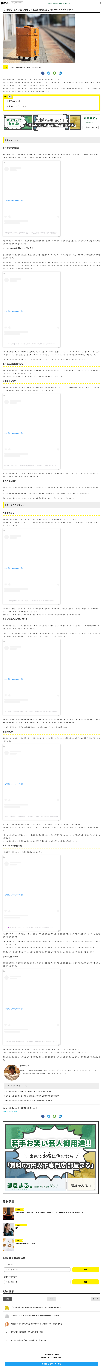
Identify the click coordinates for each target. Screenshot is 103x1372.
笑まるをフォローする (52, 1364)
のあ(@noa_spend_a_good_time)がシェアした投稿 (21, 233)
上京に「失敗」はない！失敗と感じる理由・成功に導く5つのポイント (27, 1091)
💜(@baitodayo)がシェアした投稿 (19, 927)
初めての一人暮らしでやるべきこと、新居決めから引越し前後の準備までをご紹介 (31, 1096)
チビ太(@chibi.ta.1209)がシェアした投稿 (19, 816)
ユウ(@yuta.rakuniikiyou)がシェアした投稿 (19, 711)
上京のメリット (15, 101)
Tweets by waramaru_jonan (10, 1111)
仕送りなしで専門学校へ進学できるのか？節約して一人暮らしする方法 (28, 1100)
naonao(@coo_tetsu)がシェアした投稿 (19, 1041)
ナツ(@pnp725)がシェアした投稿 (19, 344)
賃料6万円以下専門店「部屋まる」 (62, 3)
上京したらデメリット (17, 106)
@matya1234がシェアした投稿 (18, 601)
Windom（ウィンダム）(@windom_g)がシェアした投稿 (23, 465)
